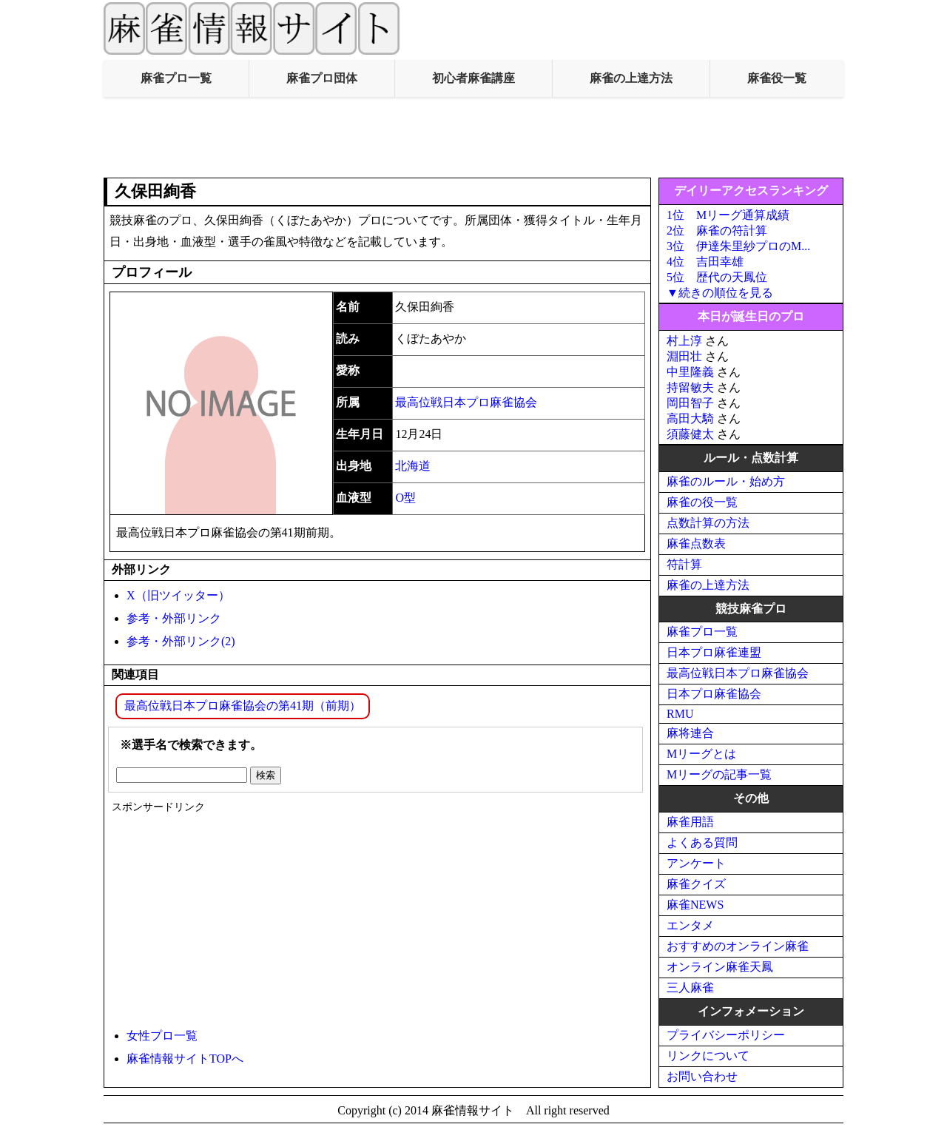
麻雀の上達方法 (631, 78)
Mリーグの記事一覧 (719, 774)
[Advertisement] (473, 137)
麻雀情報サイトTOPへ (185, 1058)
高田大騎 (690, 418)
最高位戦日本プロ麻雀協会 (466, 402)
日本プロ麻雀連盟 (714, 652)
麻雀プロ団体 (321, 78)
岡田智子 (690, 403)
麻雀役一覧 (776, 78)
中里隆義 (690, 372)
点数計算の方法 (708, 523)
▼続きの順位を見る (720, 292)
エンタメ (690, 925)
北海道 (413, 466)
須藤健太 (690, 434)
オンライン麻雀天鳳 (720, 967)
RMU (680, 713)
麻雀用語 (690, 821)
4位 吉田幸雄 (705, 261)
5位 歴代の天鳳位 (717, 277)
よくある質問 (702, 842)
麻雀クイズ (696, 884)
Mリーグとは (701, 753)
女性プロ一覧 (162, 1035)
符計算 (684, 564)
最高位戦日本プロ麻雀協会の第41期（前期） (242, 705)
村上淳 (684, 340)
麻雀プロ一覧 (176, 78)
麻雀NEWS (695, 904)
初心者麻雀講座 (473, 78)
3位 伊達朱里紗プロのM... (738, 246)
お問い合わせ (702, 1076)
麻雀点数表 (696, 543)
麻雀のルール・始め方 (726, 481)
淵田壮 (684, 356)
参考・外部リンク (174, 618)
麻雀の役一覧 (702, 502)
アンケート (696, 863)
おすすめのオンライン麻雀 (738, 946)
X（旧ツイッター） (178, 595)
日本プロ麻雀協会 (714, 693)
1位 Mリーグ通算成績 (728, 215)
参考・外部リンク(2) (181, 641)
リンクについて (708, 1055)
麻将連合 (690, 733)
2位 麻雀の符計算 (717, 230)
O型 (405, 497)
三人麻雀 (690, 987)
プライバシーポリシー (726, 1035)
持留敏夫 (690, 387)
